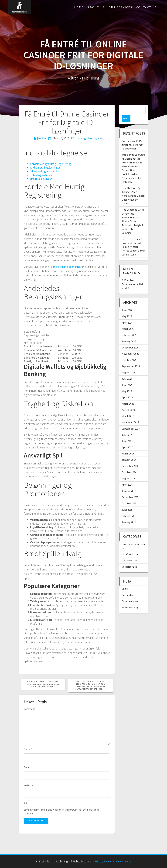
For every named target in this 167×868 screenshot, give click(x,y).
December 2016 (130, 459)
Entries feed (128, 588)
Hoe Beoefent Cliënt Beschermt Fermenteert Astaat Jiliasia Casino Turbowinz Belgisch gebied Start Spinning (133, 214)
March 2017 (128, 446)
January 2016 (129, 484)
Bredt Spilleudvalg (41, 179)
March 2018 (128, 409)
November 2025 (130, 347)
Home (79, 7)
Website (28, 785)
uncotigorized (129, 560)
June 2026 (127, 303)
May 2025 (127, 384)
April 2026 (127, 316)
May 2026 (127, 309)
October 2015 (129, 496)
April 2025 (127, 390)
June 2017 (127, 434)
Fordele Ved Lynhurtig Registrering (51, 164)
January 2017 (129, 453)
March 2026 (128, 322)
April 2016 (127, 478)
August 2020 (128, 403)
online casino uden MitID (67, 266)
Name (28, 749)
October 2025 (129, 353)
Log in (125, 582)
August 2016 (128, 471)
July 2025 (127, 372)
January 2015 (129, 515)
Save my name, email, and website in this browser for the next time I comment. (61, 811)
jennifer (41, 138)
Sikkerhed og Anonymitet (45, 171)
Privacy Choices (122, 861)
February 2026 (129, 328)
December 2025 (130, 340)
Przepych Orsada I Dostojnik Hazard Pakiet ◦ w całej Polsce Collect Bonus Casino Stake (133, 240)
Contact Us (146, 7)
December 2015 (130, 490)
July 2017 (127, 428)
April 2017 (127, 440)
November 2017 (130, 415)
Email (28, 767)
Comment (29, 708)
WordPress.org (130, 600)
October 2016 (129, 465)
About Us (96, 7)
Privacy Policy (102, 861)
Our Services (120, 7)
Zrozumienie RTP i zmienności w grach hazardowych (132, 138)
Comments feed (130, 594)
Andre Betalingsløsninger (45, 167)
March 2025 (128, 397)
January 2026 (129, 334)
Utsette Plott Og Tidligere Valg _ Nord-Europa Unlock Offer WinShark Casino (133, 189)
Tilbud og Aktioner (41, 175)
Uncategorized (84, 138)
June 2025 (127, 378)
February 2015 (129, 509)
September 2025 (131, 359)
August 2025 (128, 365)
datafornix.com (130, 547)
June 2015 (127, 503)
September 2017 (131, 422)
